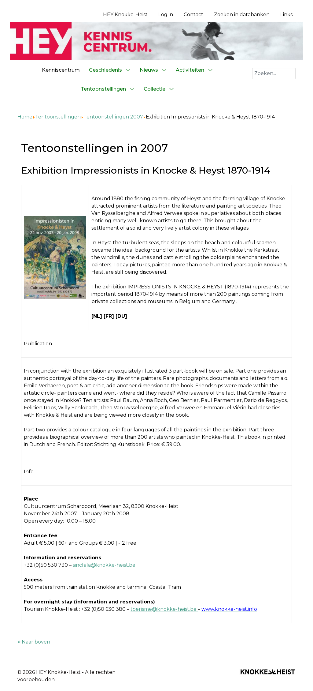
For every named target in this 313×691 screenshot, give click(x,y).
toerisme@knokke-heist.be (164, 609)
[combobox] (274, 73)
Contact (193, 14)
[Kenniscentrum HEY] (156, 40)
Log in (165, 14)
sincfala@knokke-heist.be (104, 565)
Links (286, 14)
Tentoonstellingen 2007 (113, 117)
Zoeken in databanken (242, 14)
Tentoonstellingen (58, 117)
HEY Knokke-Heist (125, 14)
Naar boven (33, 642)
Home (24, 117)
